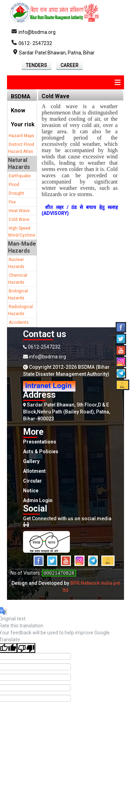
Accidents (19, 322)
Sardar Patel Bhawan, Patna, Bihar (57, 52)
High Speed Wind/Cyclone (21, 232)
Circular (32, 481)
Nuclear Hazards (16, 263)
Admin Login (37, 500)
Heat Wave (19, 210)
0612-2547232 (41, 347)
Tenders (36, 65)
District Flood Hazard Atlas (21, 148)
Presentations (39, 442)
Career (69, 65)
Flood (14, 184)
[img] (117, 82)
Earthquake (20, 175)
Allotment (34, 471)
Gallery (31, 461)
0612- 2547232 (35, 43)
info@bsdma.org (37, 32)
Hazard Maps (21, 135)
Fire (12, 202)
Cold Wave (19, 219)
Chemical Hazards (17, 279)
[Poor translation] (26, 648)
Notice (30, 490)
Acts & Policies (40, 451)
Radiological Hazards (20, 310)
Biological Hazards (18, 294)
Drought (16, 193)
